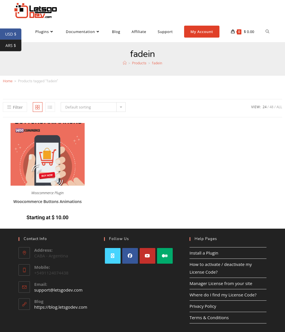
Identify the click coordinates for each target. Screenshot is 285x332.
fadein (157, 63)
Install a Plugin (204, 253)
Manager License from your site (221, 283)
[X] (113, 256)
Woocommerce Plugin (47, 192)
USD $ (13, 34)
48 (272, 106)
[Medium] (165, 256)
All (279, 106)
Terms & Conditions (209, 317)
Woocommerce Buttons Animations (47, 201)
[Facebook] (130, 256)
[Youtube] (147, 256)
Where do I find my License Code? (223, 295)
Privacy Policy (203, 306)
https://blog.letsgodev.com (60, 307)
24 (265, 106)
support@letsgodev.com (58, 290)
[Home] (125, 63)
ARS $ (13, 45)
